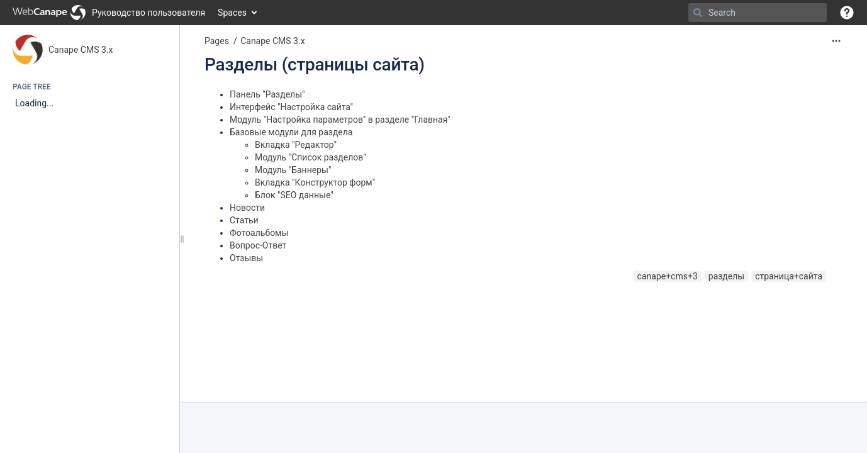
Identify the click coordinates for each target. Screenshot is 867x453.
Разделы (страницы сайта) (314, 64)
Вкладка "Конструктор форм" (315, 182)
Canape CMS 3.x (80, 50)
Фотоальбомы (259, 233)
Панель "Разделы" (267, 94)
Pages (216, 41)
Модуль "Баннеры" (293, 170)
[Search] (698, 13)
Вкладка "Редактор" (296, 145)
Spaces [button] (232, 13)
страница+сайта (788, 276)
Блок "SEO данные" (294, 195)
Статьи (244, 220)
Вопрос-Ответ (258, 245)
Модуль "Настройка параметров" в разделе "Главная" (340, 120)
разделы (726, 276)
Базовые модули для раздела (291, 132)
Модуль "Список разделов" (310, 157)
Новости (247, 208)
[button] (847, 12)
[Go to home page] (108, 12)
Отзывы (246, 258)
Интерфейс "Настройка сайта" (291, 107)
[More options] (836, 40)
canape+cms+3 (667, 276)
